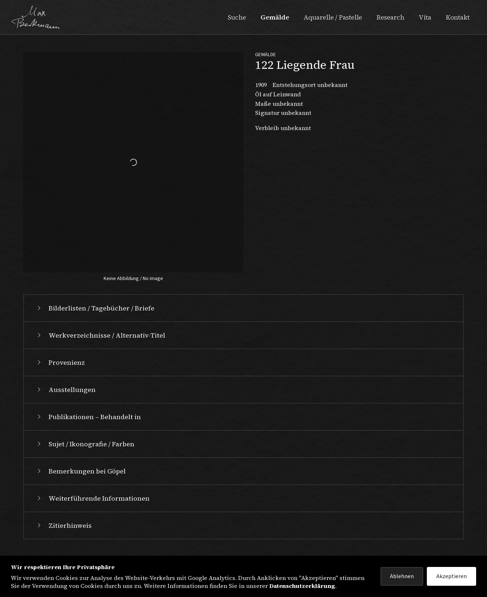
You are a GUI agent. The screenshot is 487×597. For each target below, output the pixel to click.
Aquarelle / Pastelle (333, 17)
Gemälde (275, 17)
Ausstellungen (66, 389)
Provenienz (60, 362)
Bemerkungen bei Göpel (81, 471)
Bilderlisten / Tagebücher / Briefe (95, 308)
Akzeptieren (451, 576)
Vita (425, 17)
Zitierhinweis (64, 525)
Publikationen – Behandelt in (88, 416)
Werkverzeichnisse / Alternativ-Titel (100, 335)
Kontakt (458, 17)
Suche (237, 17)
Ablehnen (402, 576)
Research (390, 17)
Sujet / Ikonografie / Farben (85, 443)
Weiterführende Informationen (93, 498)
